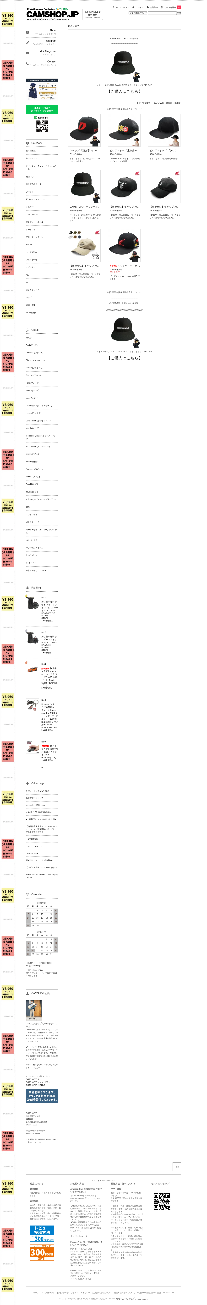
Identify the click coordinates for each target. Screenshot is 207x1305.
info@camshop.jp (33, 966)
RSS (165, 1293)
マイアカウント (122, 7)
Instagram (106, 1181)
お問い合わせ (63, 1293)
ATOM (171, 1293)
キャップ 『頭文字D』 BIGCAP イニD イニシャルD (98, 150)
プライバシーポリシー (80, 1293)
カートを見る (172, 7)
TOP (70, 26)
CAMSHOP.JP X (32, 1079)
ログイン (139, 7)
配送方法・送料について (124, 1293)
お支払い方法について (102, 1293)
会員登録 (154, 7)
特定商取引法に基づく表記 (149, 1293)
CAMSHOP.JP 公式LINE (35, 1085)
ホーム (36, 1293)
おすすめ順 (159, 103)
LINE (113, 1181)
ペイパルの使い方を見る (81, 1279)
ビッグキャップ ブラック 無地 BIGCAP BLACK (175, 150)
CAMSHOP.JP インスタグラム (38, 1082)
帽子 (77, 26)
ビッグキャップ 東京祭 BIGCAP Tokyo (130, 150)
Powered (128, 1299)
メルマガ (95, 1181)
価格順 (169, 103)
